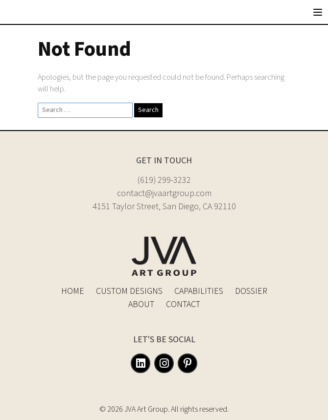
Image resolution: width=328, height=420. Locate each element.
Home (72, 291)
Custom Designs (129, 291)
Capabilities (198, 291)
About (141, 304)
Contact (183, 304)
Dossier (251, 291)
